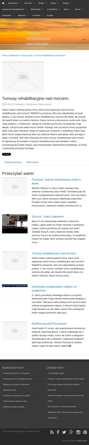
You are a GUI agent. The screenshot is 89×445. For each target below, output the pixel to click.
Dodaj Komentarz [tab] (13, 162)
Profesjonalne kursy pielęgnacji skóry (17, 379)
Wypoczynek (26, 55)
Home (4, 55)
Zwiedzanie (14, 55)
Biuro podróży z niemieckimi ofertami (62, 407)
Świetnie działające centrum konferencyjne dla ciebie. (66, 398)
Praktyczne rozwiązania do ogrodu (16, 395)
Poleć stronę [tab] (32, 162)
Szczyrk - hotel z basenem (48, 216)
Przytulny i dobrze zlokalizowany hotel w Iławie (66, 379)
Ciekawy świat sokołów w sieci (15, 401)
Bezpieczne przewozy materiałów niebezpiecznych (16, 387)
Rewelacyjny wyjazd (56, 373)
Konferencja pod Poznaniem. (49, 323)
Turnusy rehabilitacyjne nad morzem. (50, 55)
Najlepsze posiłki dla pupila (13, 407)
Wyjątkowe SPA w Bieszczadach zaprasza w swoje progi (65, 415)
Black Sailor (82, 441)
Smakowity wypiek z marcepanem (16, 373)
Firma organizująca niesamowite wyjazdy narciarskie (64, 387)
